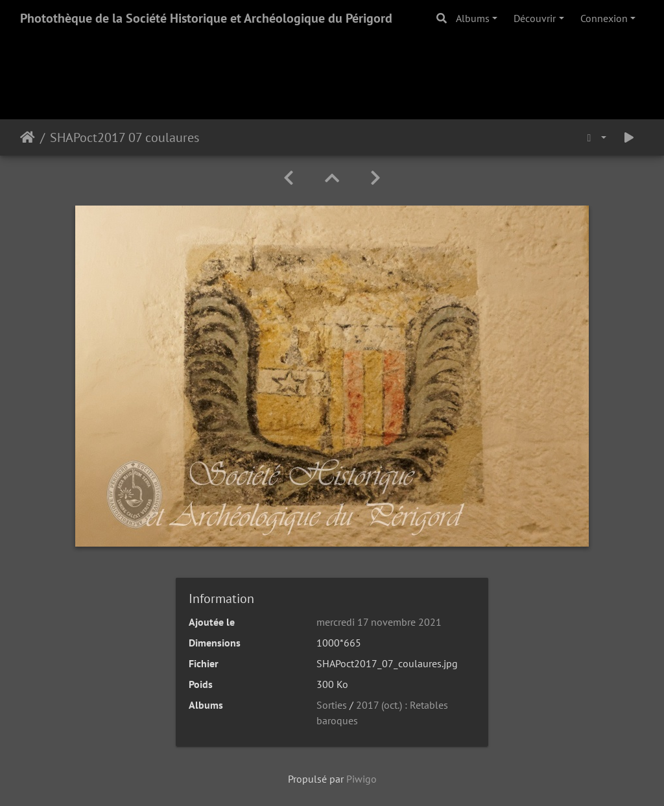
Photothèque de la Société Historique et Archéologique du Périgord (206, 18)
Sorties (331, 704)
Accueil (27, 137)
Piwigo (361, 778)
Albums (473, 18)
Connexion (604, 18)
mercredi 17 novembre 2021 (379, 621)
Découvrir (535, 18)
